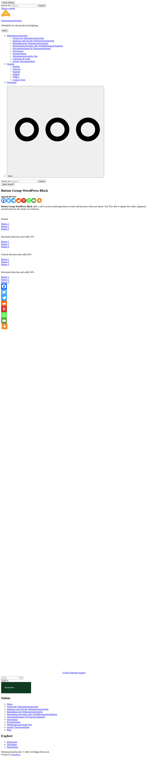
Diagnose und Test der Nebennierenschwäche (33, 41)
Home (9, 704)
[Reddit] (18, 200)
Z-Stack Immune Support (74, 672)
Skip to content (8, 8)
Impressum (12, 742)
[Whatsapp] (28, 200)
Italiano (16, 74)
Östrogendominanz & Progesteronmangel (32, 48)
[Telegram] (13, 200)
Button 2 (5, 226)
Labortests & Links (21, 59)
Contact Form (19, 80)
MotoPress (16, 755)
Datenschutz (12, 747)
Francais (16, 69)
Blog (9, 730)
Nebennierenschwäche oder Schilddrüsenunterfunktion (38, 46)
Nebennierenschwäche (11, 20)
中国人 (16, 77)
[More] (55, 132)
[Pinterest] (23, 200)
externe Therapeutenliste (24, 61)
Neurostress (18, 51)
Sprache (10, 64)
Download (11, 82)
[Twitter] (8, 200)
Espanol (16, 71)
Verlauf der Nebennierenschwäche (28, 38)
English (16, 66)
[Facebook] (3, 200)
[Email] (33, 200)
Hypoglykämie (19, 53)
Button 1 (5, 224)
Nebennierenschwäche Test (25, 56)
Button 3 (5, 229)
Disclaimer (12, 744)
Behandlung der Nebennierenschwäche (30, 43)
